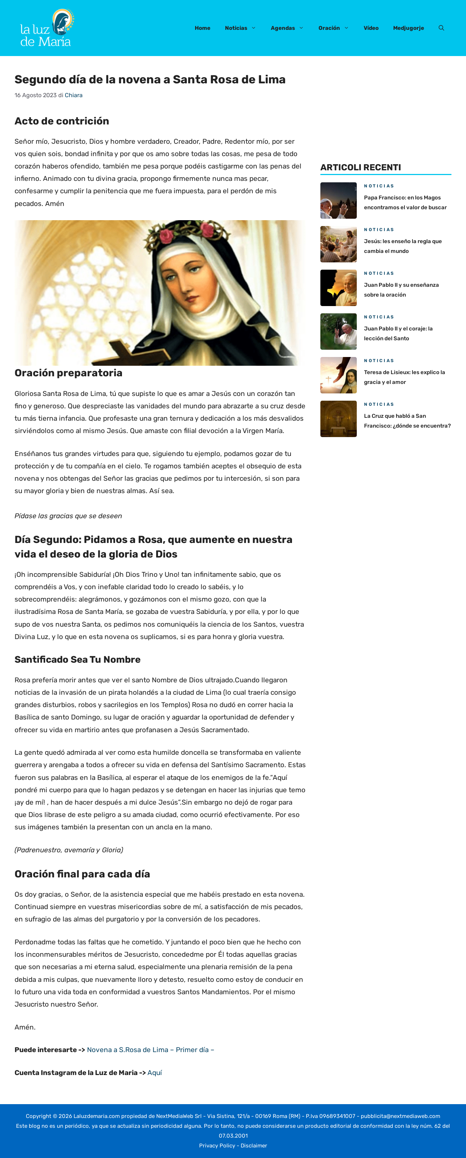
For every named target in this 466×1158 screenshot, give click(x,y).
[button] (441, 28)
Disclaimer (254, 1145)
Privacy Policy (217, 1145)
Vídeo (371, 28)
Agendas (291, 28)
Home (202, 28)
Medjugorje (408, 28)
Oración (337, 28)
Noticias (244, 28)
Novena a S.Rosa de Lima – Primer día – (150, 1050)
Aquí (154, 1072)
